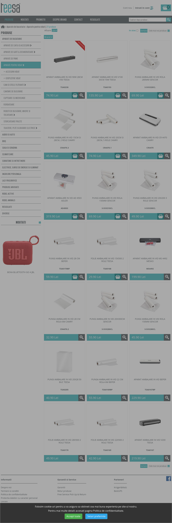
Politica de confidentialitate (108, 510)
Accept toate (73, 516)
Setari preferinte (96, 516)
